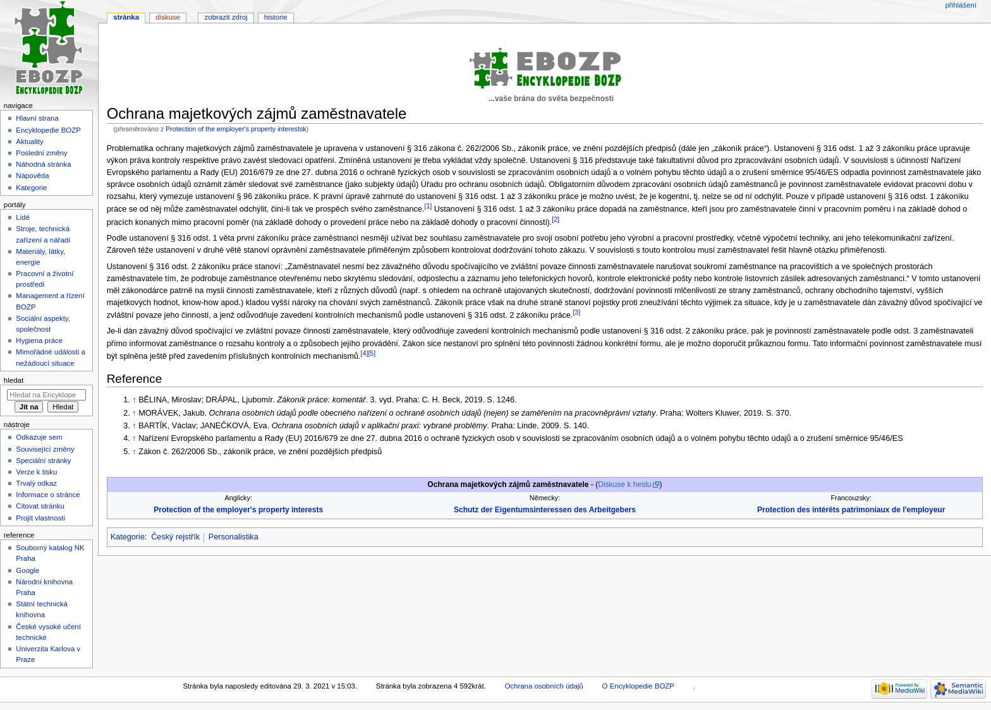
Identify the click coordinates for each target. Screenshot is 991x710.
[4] (364, 353)
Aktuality (29, 141)
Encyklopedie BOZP (48, 130)
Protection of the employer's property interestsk (236, 129)
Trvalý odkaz (36, 483)
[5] (371, 353)
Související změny (45, 449)
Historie (276, 17)
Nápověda (32, 175)
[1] (428, 206)
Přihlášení (960, 5)
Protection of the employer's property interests (238, 509)
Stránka (126, 17)
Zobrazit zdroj (226, 17)
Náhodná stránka (43, 164)
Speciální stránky (43, 460)
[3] (576, 312)
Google (27, 570)
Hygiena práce (39, 340)
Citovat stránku (40, 506)
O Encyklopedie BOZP (638, 686)
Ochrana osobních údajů (543, 686)
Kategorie (128, 536)
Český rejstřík (175, 536)
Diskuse (167, 17)
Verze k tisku (36, 472)
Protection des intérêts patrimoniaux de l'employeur (851, 509)
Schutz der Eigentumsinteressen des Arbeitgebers (545, 509)
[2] (555, 219)
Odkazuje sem (39, 437)
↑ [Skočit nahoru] (134, 399)
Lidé (23, 217)
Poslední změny (42, 153)
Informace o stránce (48, 494)
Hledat (13, 380)
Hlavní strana (37, 118)
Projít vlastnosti (40, 518)
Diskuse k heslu (624, 484)
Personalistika (233, 536)
